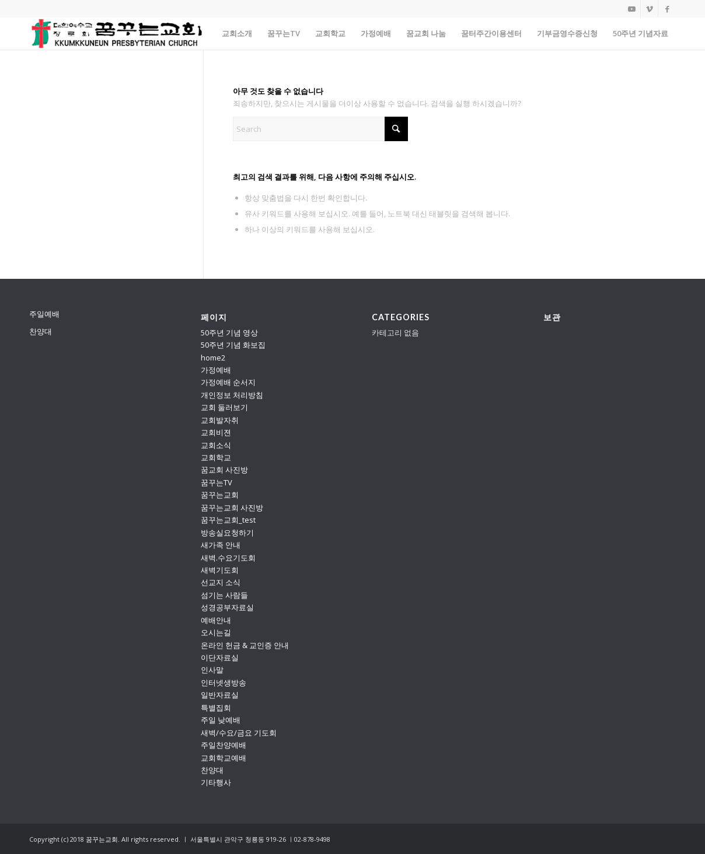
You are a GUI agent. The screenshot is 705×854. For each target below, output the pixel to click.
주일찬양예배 (223, 745)
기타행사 (216, 782)
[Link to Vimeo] (649, 9)
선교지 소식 (220, 582)
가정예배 (216, 370)
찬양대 (40, 331)
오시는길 (216, 632)
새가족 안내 (220, 545)
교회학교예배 (223, 757)
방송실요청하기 (227, 532)
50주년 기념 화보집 (233, 345)
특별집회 (216, 707)
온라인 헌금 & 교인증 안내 (245, 645)
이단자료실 (220, 657)
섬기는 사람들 (224, 595)
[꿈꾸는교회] (117, 34)
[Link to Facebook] (667, 9)
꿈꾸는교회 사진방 (232, 507)
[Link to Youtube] (631, 9)
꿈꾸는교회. (103, 839)
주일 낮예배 (220, 720)
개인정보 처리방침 (232, 395)
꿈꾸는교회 (220, 494)
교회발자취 (220, 420)
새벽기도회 (220, 570)
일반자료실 (220, 695)
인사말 (212, 669)
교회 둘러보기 (224, 407)
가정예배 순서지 (228, 382)
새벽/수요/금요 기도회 (239, 732)
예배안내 (216, 620)
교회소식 (216, 445)
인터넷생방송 (223, 682)
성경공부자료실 (227, 607)
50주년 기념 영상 (229, 332)
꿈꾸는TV (216, 482)
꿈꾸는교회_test (228, 519)
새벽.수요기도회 (228, 557)
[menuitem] (237, 34)
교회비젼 (216, 432)
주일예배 (44, 314)
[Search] (320, 129)
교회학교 (216, 457)
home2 (213, 357)
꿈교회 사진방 (224, 469)
